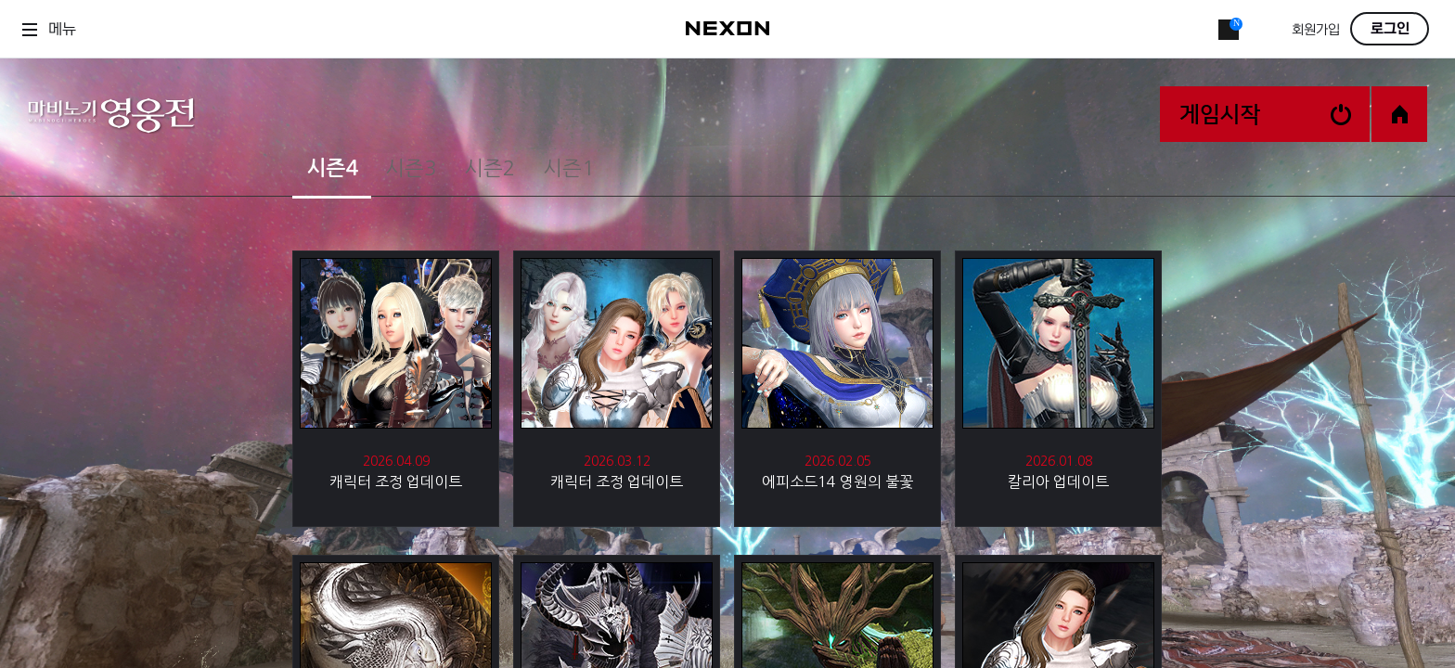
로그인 (1390, 28)
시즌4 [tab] (331, 168)
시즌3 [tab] (410, 168)
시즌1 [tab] (568, 168)
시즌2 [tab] (489, 168)
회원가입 (1316, 30)
